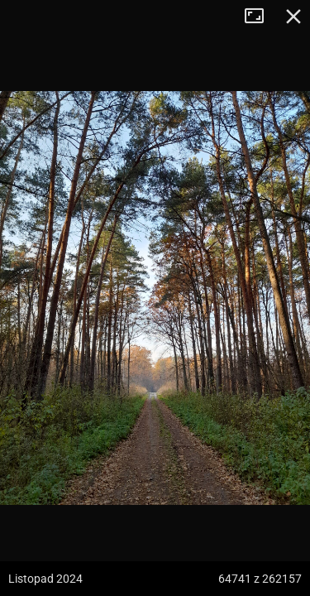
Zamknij (293, 16)
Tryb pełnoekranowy (260, 16)
